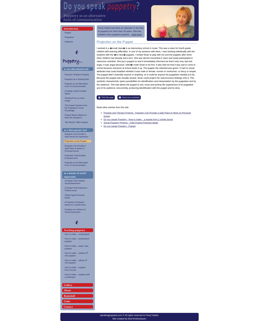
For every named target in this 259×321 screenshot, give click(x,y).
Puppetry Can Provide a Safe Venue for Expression (77, 135)
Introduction (71, 28)
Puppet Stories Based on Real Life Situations (77, 116)
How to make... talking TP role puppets (77, 261)
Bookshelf (69, 295)
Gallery (68, 284)
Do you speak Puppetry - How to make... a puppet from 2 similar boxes (138, 119)
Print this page (106, 97)
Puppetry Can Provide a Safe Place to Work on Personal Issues (77, 148)
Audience (77, 41)
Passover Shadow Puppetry (77, 74)
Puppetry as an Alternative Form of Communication (77, 85)
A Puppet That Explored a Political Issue (77, 189)
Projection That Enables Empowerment (77, 156)
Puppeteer (77, 37)
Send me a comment (129, 97)
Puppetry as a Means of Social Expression (77, 210)
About (67, 290)
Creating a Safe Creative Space (77, 92)
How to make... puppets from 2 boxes (77, 268)
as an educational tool (76, 68)
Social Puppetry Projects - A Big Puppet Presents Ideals (131, 122)
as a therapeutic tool (75, 130)
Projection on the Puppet (77, 141)
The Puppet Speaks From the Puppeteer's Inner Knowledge (77, 108)
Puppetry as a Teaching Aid (77, 79)
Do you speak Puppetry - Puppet (120, 126)
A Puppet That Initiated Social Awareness (77, 182)
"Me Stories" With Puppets (77, 122)
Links (67, 301)
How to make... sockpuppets (77, 234)
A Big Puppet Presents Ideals (77, 196)
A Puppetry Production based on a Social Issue (77, 203)
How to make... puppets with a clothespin (77, 275)
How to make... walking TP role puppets (77, 254)
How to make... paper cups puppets (77, 247)
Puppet (77, 32)
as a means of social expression (75, 175)
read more (137, 34)
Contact (68, 306)
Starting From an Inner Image (77, 99)
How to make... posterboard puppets (77, 240)
